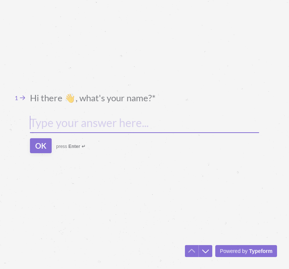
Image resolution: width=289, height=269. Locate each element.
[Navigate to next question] (205, 251)
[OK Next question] (41, 145)
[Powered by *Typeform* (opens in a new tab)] (246, 251)
